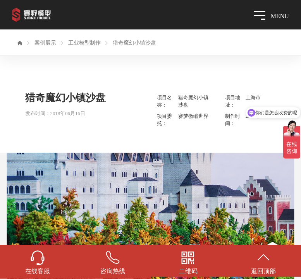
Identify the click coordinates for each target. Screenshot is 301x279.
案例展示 (45, 43)
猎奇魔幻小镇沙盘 (134, 43)
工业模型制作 (84, 43)
